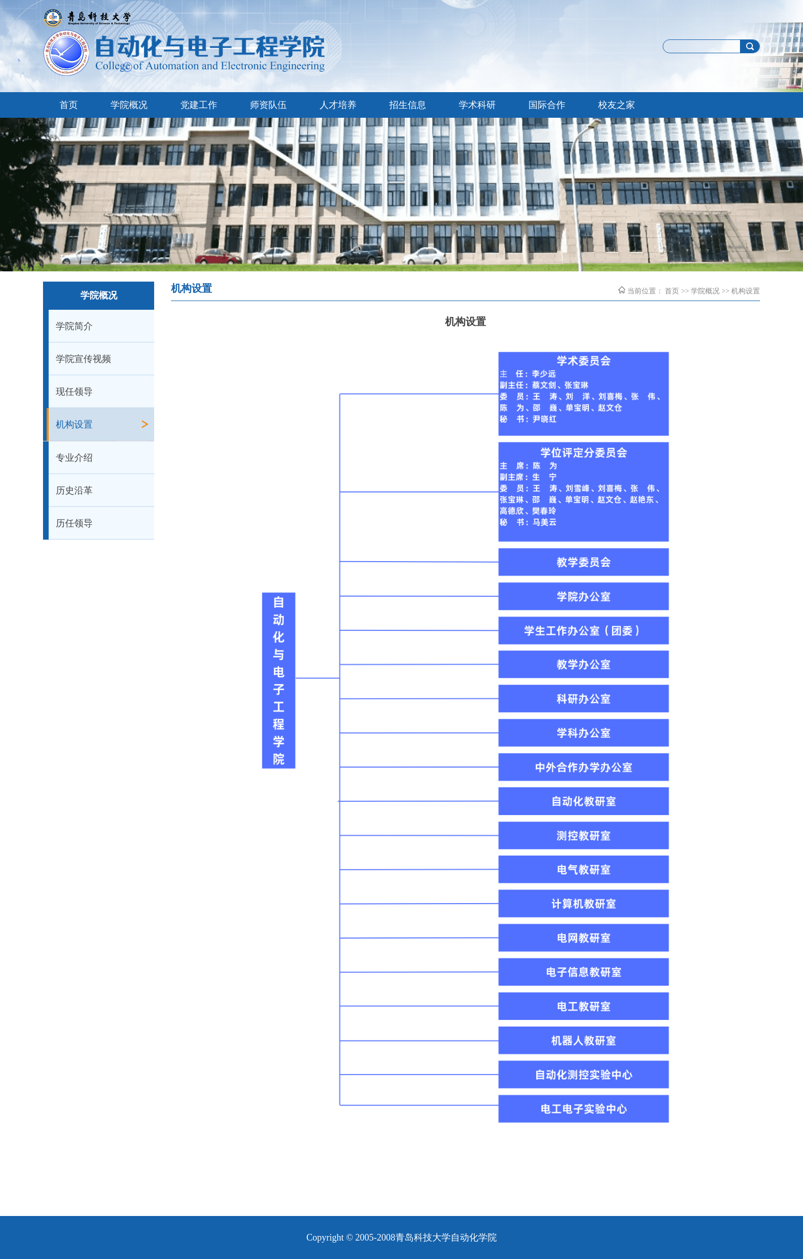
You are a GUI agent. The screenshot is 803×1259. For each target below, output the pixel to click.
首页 (68, 105)
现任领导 (74, 392)
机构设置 (74, 424)
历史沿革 (74, 490)
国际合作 (547, 105)
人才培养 (338, 105)
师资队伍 (268, 105)
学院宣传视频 (83, 359)
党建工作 (198, 105)
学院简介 (74, 326)
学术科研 (477, 105)
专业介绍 (74, 458)
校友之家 (616, 105)
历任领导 (74, 523)
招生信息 (407, 105)
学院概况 (129, 105)
